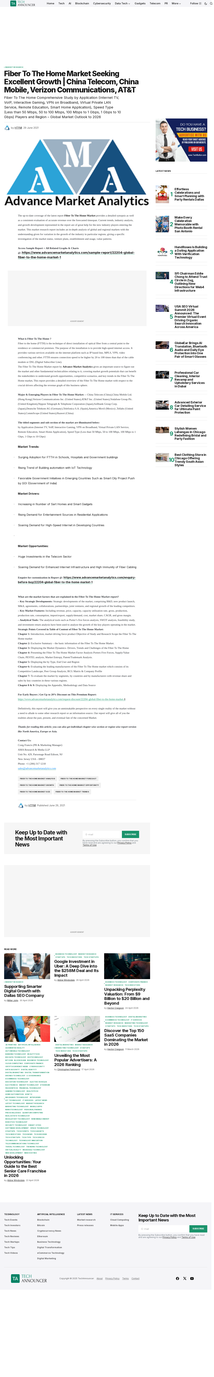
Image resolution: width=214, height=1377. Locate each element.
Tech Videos (38, 1137)
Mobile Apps (36, 1106)
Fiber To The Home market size (35, 792)
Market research (14, 67)
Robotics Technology (16, 1122)
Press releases (13, 1113)
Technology (11, 1140)
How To (28, 1094)
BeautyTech (33, 1054)
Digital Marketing (14, 1072)
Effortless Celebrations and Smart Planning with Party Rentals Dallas (189, 194)
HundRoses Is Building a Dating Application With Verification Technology (191, 252)
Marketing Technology (17, 1106)
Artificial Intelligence (29, 1045)
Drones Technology (15, 1076)
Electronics (11, 1085)
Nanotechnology (14, 1110)
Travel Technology (15, 1147)
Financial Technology (30, 1088)
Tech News (27, 1134)
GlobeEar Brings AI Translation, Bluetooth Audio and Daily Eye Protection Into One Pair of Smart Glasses (191, 349)
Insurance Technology (16, 1097)
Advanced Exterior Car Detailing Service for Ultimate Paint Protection (190, 407)
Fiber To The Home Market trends (72, 792)
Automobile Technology (17, 1051)
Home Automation (14, 1094)
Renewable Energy (40, 1119)
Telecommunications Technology (22, 1144)
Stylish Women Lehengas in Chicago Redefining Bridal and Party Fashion (190, 433)
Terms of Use (90, 845)
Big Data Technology (15, 1057)
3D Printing (11, 1045)
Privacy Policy (124, 842)
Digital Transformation (37, 1072)
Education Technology (16, 1082)
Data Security (12, 1070)
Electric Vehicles (38, 1082)
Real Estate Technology (17, 1116)
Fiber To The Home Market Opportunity (79, 785)
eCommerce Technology (17, 1079)
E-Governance (34, 1076)
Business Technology (66, 954)
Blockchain (20, 1060)
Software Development (17, 1128)
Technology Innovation (31, 1140)
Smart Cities (34, 1125)
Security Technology (16, 1125)
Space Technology (39, 1128)
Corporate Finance (138, 982)
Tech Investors (74, 957)
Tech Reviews (40, 1134)
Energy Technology (29, 1085)
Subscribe (130, 834)
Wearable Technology (34, 1150)
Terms (125, 1278)
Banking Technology (15, 1054)
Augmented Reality (15, 1048)
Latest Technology (15, 1103)
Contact (135, 1278)
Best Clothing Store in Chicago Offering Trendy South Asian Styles (190, 460)
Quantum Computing (32, 1113)
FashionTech (11, 1088)
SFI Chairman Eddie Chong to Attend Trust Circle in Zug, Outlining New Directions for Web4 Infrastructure (191, 282)
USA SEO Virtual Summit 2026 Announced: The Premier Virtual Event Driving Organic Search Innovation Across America (190, 317)
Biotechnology (35, 1057)
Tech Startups (91, 957)
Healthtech (32, 1091)
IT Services (28, 1100)
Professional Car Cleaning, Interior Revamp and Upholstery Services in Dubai (190, 379)
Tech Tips (26, 1137)
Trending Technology (37, 1147)
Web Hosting (30, 1153)
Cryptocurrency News (16, 1066)
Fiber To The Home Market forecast (78, 779)
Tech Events (23, 1131)
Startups (60, 957)
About (100, 1278)
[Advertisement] (105, 32)
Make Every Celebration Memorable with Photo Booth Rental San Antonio (188, 224)
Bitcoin (9, 1060)
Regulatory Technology (17, 1119)
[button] (205, 3)
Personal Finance (33, 1110)
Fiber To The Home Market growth (37, 785)
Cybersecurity (36, 1066)
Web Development (14, 1153)
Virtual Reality (13, 1150)
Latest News (41, 1100)
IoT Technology (13, 1100)
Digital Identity (29, 1070)
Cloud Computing (14, 1063)
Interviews (35, 1097)
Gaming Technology (15, 1091)
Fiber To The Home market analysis (37, 779)
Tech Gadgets (37, 1131)
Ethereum (45, 1085)
